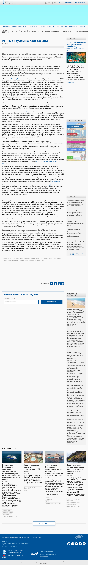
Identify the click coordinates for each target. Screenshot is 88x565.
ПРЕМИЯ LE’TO (34, 31)
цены (43, 260)
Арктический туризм (18, 31)
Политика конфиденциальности (11, 537)
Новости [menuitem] (6, 27)
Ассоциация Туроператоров (9, 2)
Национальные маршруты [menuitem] (67, 27)
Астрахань (15, 258)
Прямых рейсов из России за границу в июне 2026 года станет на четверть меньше (76, 310)
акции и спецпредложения (53, 503)
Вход (60, 3)
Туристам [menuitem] (51, 27)
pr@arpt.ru (20, 555)
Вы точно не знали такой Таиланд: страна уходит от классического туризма (75, 387)
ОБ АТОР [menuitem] (82, 27)
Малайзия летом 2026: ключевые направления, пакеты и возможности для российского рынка (75, 247)
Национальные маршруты (76, 149)
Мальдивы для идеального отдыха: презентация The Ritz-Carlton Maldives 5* (75, 204)
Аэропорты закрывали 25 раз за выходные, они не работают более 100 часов (75, 331)
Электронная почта (9, 298)
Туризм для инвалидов (50, 31)
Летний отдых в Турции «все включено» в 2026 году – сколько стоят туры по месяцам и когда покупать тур (76, 414)
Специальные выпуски (75, 126)
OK (52, 3)
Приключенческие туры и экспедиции (73, 499)
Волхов (21, 258)
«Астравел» (29, 112)
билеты (58, 258)
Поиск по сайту (80, 3)
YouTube (46, 3)
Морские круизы (71, 506)
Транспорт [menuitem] (33, 27)
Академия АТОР (67, 31)
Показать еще (44, 523)
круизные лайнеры (8, 516)
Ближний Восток (7, 514)
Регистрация (68, 3)
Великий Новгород (35, 258)
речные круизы (24, 260)
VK (49, 3)
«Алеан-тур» (56, 182)
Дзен (43, 3)
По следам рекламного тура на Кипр (75, 224)
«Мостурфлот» (49, 185)
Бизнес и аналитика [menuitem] (19, 27)
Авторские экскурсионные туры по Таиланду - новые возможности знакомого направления (75, 214)
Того (54, 258)
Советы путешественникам (76, 142)
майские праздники (13, 260)
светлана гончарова (34, 260)
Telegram (55, 3)
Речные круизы (7, 258)
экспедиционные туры (73, 502)
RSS (40, 537)
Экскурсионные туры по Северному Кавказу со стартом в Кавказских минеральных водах (74, 234)
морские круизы (7, 510)
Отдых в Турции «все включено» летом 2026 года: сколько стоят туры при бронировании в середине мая (75, 355)
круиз (4, 260)
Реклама (34, 537)
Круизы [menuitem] (42, 27)
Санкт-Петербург (46, 258)
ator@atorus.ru (16, 552)
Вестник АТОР (72, 134)
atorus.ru (83, 562)
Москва (27, 258)
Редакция (26, 537)
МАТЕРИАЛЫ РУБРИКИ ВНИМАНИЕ (30, 488)
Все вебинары (74, 254)
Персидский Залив (8, 512)
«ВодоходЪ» (15, 79)
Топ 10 (70, 157)
